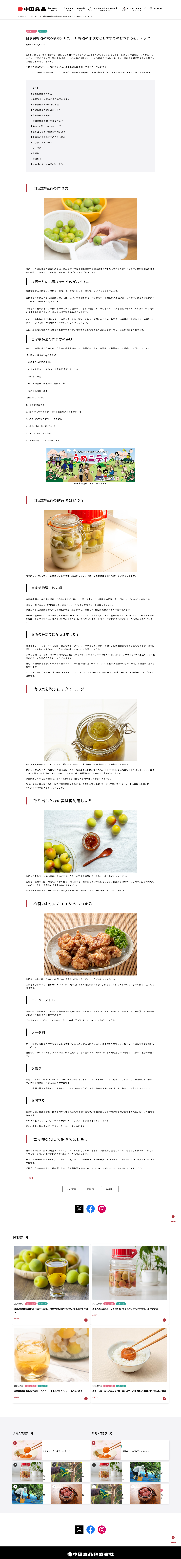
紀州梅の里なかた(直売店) (77, 1532)
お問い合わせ (113, 1525)
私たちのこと (54, 9)
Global (155, 8)
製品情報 (81, 9)
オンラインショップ (133, 9)
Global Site (70, 1538)
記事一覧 (90, 1189)
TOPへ (173, 1219)
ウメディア (68, 9)
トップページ (22, 16)
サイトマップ (112, 1538)
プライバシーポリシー (91, 1538)
